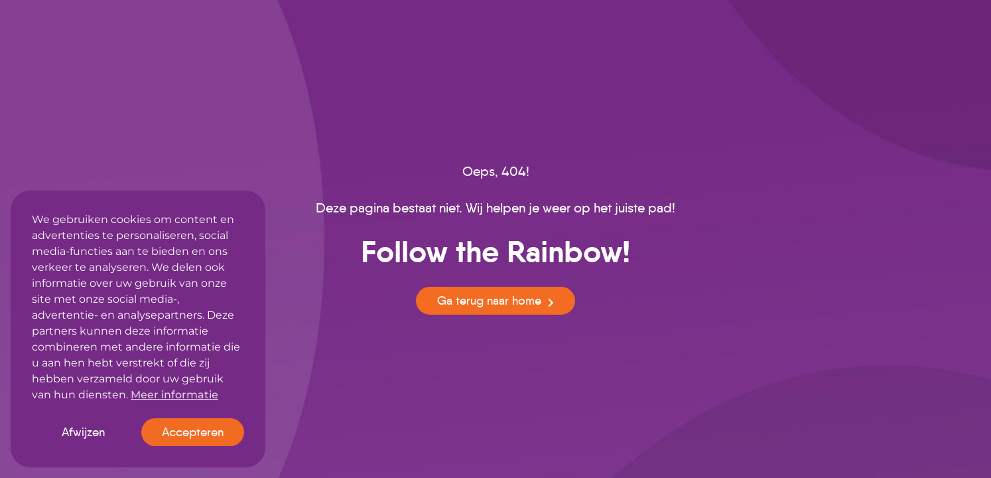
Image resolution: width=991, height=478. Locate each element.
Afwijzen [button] (83, 432)
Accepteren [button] (193, 432)
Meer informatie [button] (174, 394)
